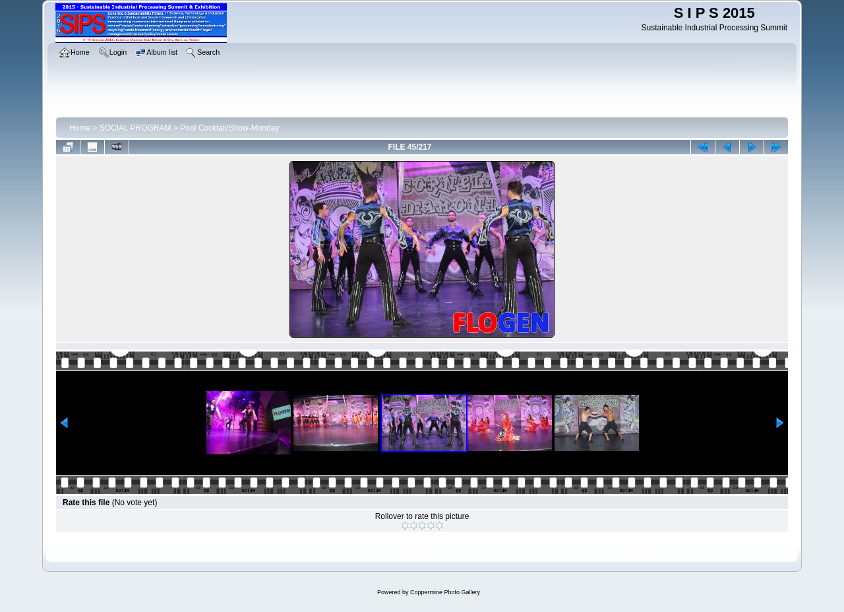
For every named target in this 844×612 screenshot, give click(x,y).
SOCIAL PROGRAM (135, 128)
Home (79, 128)
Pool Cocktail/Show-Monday (229, 128)
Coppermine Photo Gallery (445, 592)
